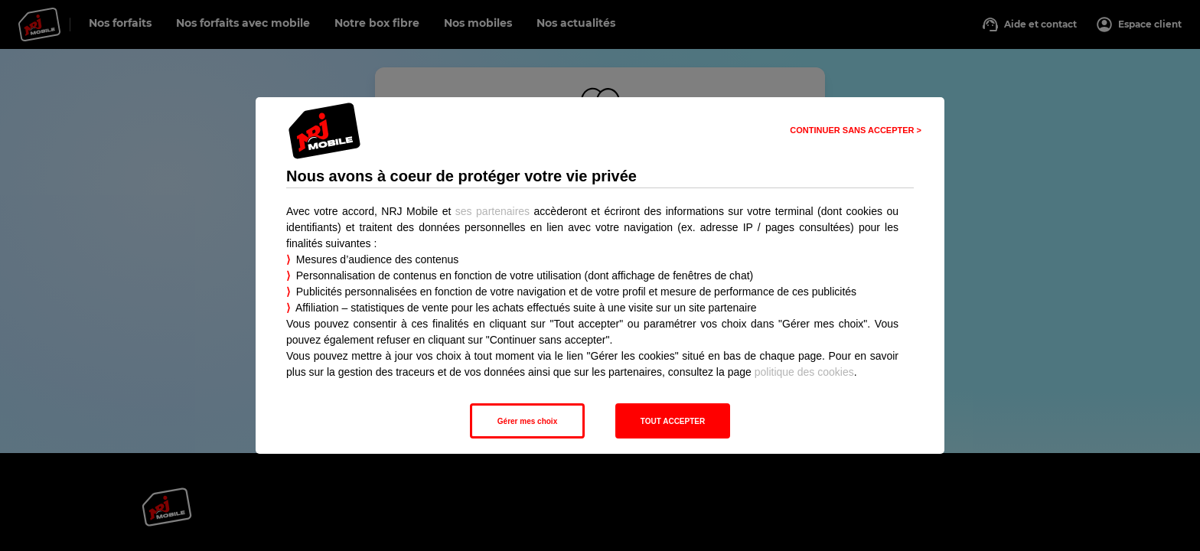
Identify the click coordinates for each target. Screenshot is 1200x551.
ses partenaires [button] (492, 211)
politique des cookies (804, 372)
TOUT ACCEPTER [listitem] (673, 421)
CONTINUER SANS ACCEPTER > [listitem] (855, 130)
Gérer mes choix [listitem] (527, 421)
